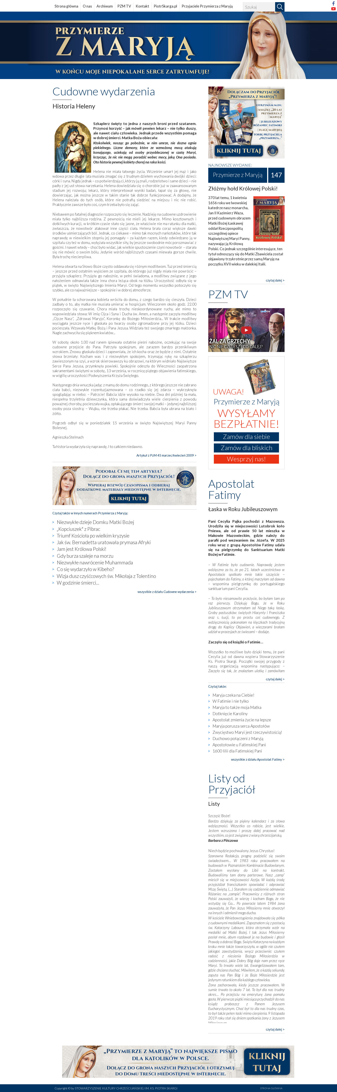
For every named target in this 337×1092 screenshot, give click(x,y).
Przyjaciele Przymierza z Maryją (207, 6)
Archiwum (105, 6)
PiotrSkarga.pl (165, 6)
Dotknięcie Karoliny (230, 713)
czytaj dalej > (275, 280)
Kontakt (142, 6)
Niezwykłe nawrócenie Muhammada (95, 562)
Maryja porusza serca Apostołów (241, 725)
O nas (87, 6)
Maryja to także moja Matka (237, 707)
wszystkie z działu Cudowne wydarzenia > (167, 592)
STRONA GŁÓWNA (271, 1088)
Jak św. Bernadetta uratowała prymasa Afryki (104, 542)
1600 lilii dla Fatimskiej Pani (237, 750)
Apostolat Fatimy (231, 489)
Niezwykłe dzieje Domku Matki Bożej (95, 522)
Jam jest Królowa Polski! (81, 549)
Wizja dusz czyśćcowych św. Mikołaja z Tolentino (106, 576)
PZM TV (124, 6)
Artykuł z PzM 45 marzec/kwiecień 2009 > (166, 455)
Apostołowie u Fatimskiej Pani (239, 744)
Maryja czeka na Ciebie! (233, 695)
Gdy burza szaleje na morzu (85, 556)
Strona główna (66, 6)
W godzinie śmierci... (78, 583)
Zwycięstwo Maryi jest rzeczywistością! (247, 732)
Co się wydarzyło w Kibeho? (85, 569)
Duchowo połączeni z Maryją (238, 738)
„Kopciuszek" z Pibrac (78, 529)
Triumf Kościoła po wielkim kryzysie (93, 536)
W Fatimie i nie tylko (231, 701)
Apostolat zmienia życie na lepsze (242, 719)
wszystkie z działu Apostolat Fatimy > (258, 759)
